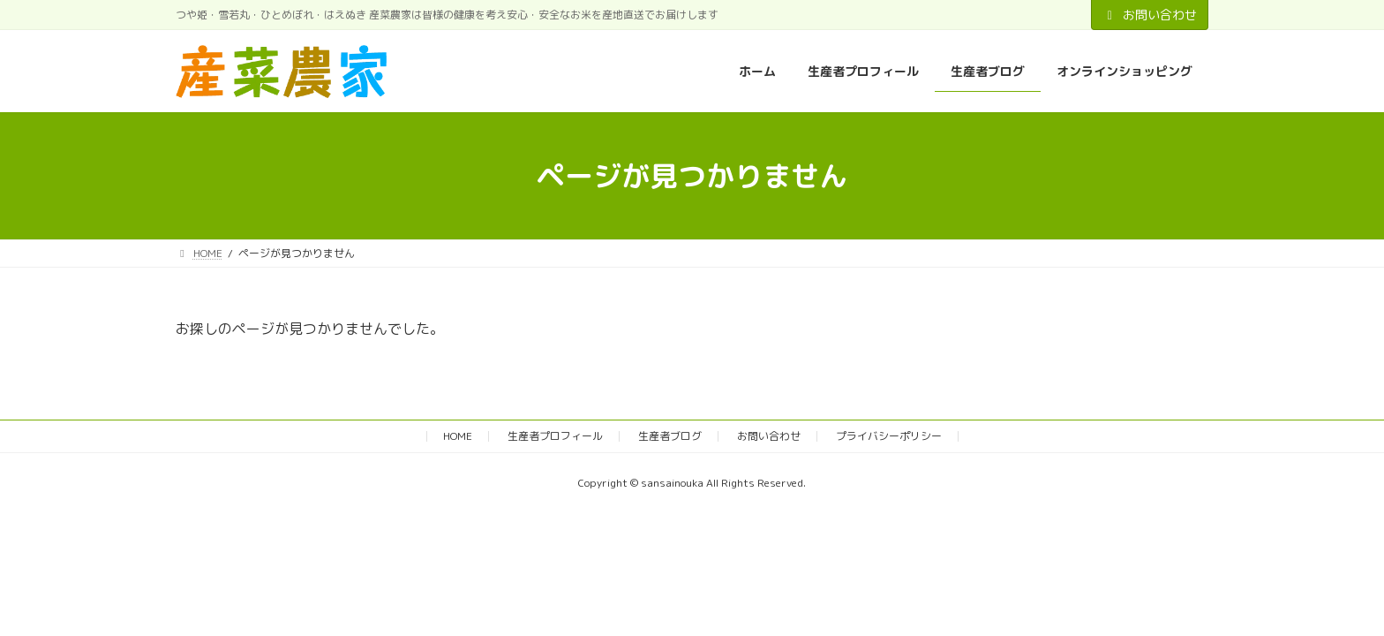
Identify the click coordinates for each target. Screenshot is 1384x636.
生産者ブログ (670, 435)
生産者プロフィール (555, 435)
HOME (457, 435)
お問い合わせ (1150, 14)
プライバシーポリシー (889, 435)
